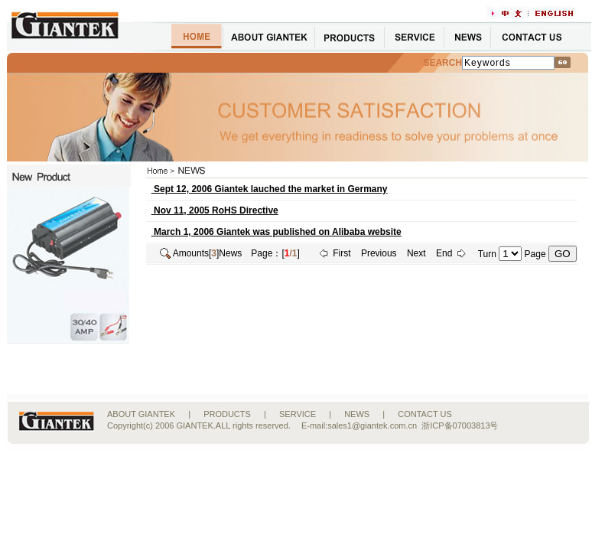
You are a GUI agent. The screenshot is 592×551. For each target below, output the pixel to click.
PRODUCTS (227, 414)
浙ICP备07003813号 (459, 425)
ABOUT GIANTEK (141, 414)
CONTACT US (425, 414)
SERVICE (297, 414)
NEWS (356, 414)
